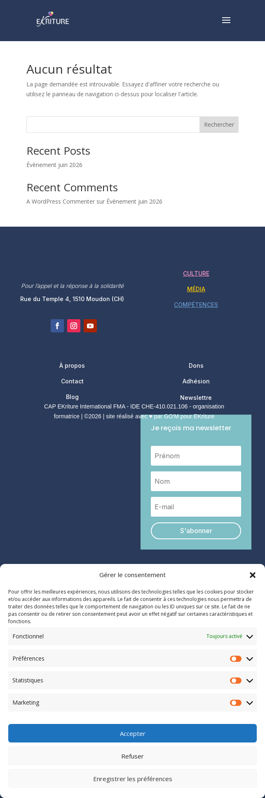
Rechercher (219, 124)
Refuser (132, 756)
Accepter (132, 733)
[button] (253, 575)
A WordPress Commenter (60, 201)
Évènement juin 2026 (54, 165)
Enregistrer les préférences (132, 779)
